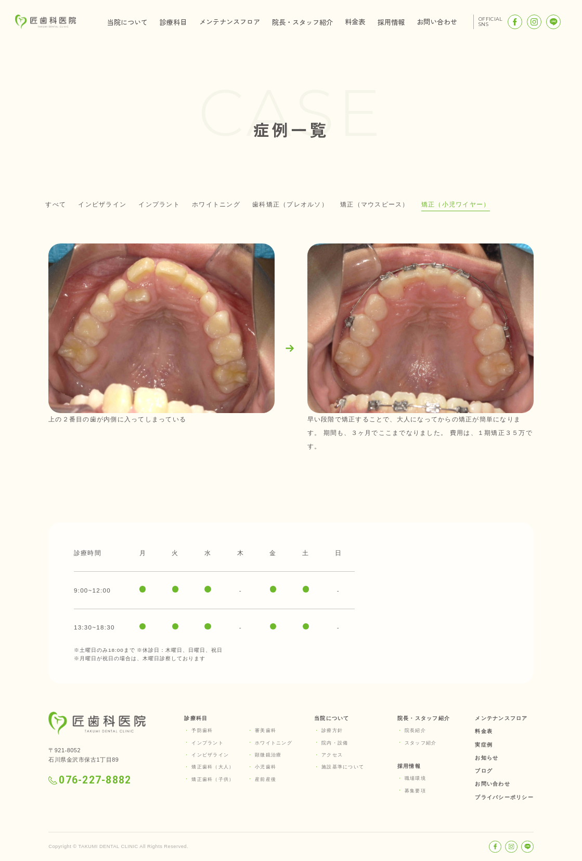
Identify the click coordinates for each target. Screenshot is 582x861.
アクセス (332, 754)
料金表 (355, 22)
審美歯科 (265, 730)
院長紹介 (415, 730)
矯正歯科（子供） (212, 779)
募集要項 (415, 790)
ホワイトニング (216, 204)
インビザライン (102, 204)
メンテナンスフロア (229, 22)
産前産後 (265, 779)
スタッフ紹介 (420, 743)
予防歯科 (202, 730)
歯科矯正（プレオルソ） (290, 204)
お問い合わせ (437, 22)
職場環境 (415, 778)
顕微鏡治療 (268, 754)
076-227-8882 (89, 780)
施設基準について (342, 766)
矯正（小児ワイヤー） (455, 204)
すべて (55, 204)
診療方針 (332, 730)
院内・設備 (334, 743)
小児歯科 (265, 766)
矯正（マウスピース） (374, 204)
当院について (127, 22)
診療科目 (173, 22)
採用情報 (391, 22)
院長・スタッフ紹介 (302, 22)
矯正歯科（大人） (212, 766)
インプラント (158, 204)
